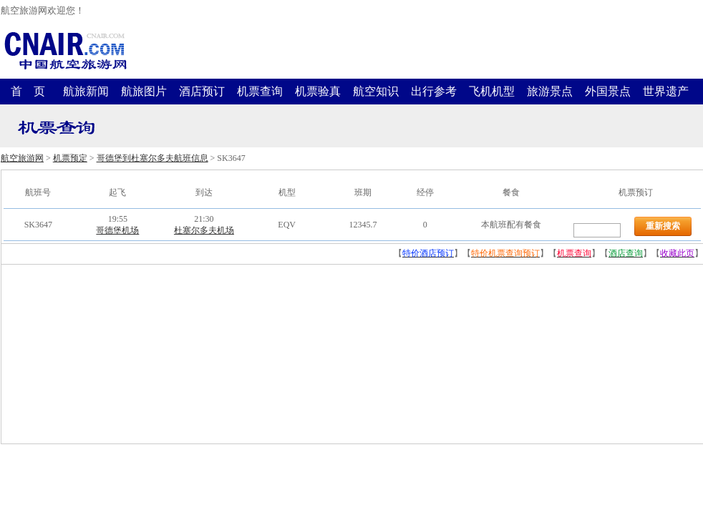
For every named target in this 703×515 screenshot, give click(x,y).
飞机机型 (492, 91)
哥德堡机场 (117, 230)
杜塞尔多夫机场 (204, 230)
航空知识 (376, 91)
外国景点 (608, 91)
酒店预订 (202, 91)
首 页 (28, 91)
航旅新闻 (86, 91)
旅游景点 (550, 91)
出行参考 (434, 91)
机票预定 (70, 158)
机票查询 (260, 91)
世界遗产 (666, 91)
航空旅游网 (22, 158)
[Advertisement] (108, 354)
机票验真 (318, 91)
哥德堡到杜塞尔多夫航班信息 (152, 158)
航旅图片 (144, 91)
